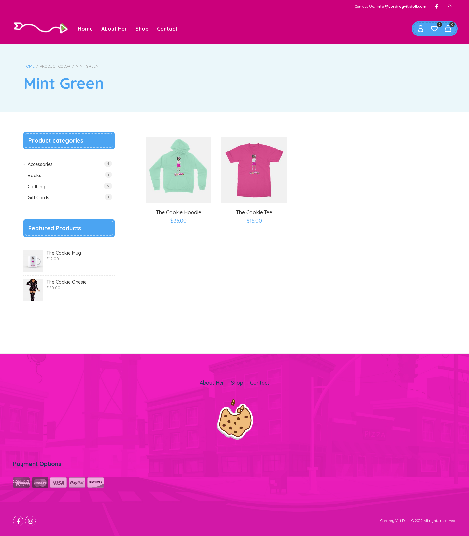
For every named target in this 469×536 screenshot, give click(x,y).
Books (34, 175)
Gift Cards (38, 198)
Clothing (36, 187)
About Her (114, 28)
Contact (167, 28)
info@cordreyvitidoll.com (401, 6)
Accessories (40, 164)
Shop (142, 28)
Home (85, 28)
